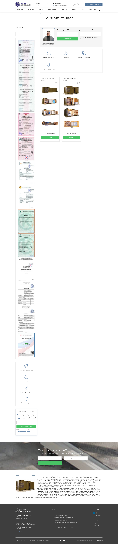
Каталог (20, 10)
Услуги (41, 10)
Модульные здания (60, 520)
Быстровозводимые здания (63, 527)
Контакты (92, 10)
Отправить (67, 38)
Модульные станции (61, 525)
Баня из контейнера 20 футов (70, 67)
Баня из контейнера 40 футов (48, 67)
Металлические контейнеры (64, 517)
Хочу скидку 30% (26, 426)
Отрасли (64, 10)
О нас (82, 10)
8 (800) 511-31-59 (23, 516)
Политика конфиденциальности (40, 540)
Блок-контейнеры (60, 515)
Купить (50, 126)
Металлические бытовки (63, 513)
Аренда (98, 515)
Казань (38, 3)
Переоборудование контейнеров (65, 522)
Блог (73, 10)
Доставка (99, 513)
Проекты (31, 10)
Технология (52, 10)
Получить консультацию (93, 4)
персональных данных (24, 431)
